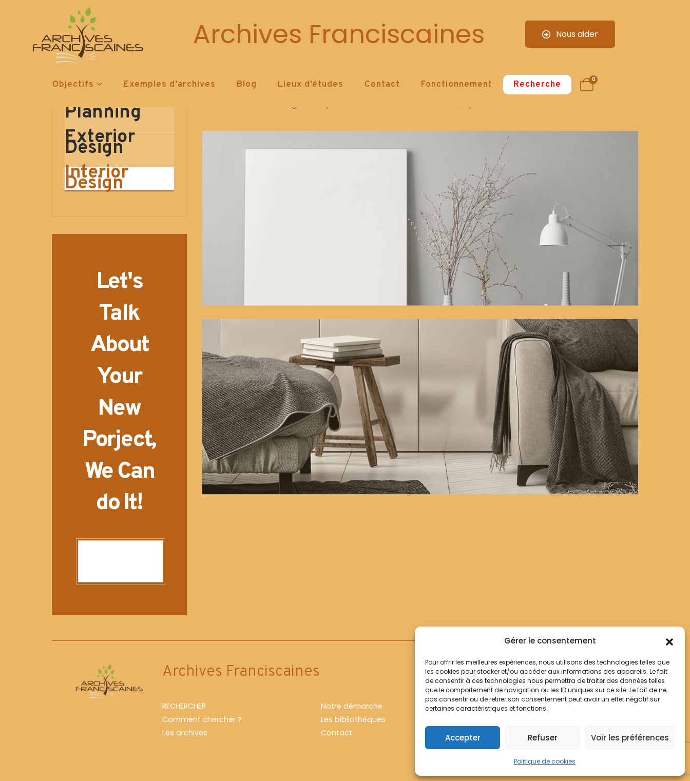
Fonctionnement (456, 84)
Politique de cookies (545, 761)
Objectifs (73, 84)
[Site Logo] (86, 39)
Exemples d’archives (170, 84)
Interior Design (96, 179)
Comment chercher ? (202, 719)
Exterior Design (100, 144)
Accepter (463, 737)
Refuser (543, 737)
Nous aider (570, 34)
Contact (382, 84)
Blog (247, 84)
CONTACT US (120, 561)
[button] (669, 641)
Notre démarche (351, 706)
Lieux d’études (310, 84)
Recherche (537, 84)
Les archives (184, 733)
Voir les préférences (630, 737)
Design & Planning (103, 108)
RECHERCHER (184, 706)
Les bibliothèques (353, 719)
